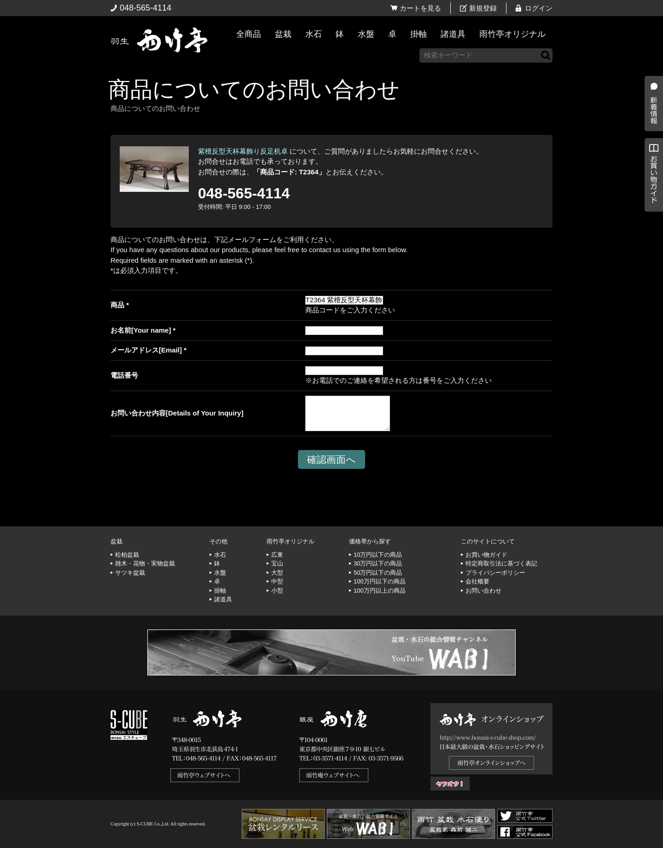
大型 (277, 572)
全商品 (248, 34)
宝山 (277, 563)
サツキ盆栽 (130, 572)
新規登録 (483, 8)
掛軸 (418, 34)
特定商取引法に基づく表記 (501, 563)
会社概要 (477, 581)
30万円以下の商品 (378, 563)
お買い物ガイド (651, 234)
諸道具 (453, 34)
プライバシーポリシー (495, 572)
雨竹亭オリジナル (512, 34)
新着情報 (651, 162)
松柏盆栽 (127, 554)
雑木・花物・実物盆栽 (145, 563)
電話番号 (124, 375)
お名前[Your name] (140, 330)
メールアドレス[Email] (146, 350)
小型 (277, 590)
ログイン (538, 8)
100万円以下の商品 (380, 581)
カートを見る (420, 8)
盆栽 (283, 34)
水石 (313, 34)
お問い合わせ (483, 590)
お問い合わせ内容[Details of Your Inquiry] (177, 413)
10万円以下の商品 (378, 554)
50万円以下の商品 (378, 572)
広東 (277, 554)
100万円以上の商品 (380, 590)
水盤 (366, 34)
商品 (117, 305)
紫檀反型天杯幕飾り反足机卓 (243, 151)
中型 (277, 581)
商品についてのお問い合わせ (254, 89)
